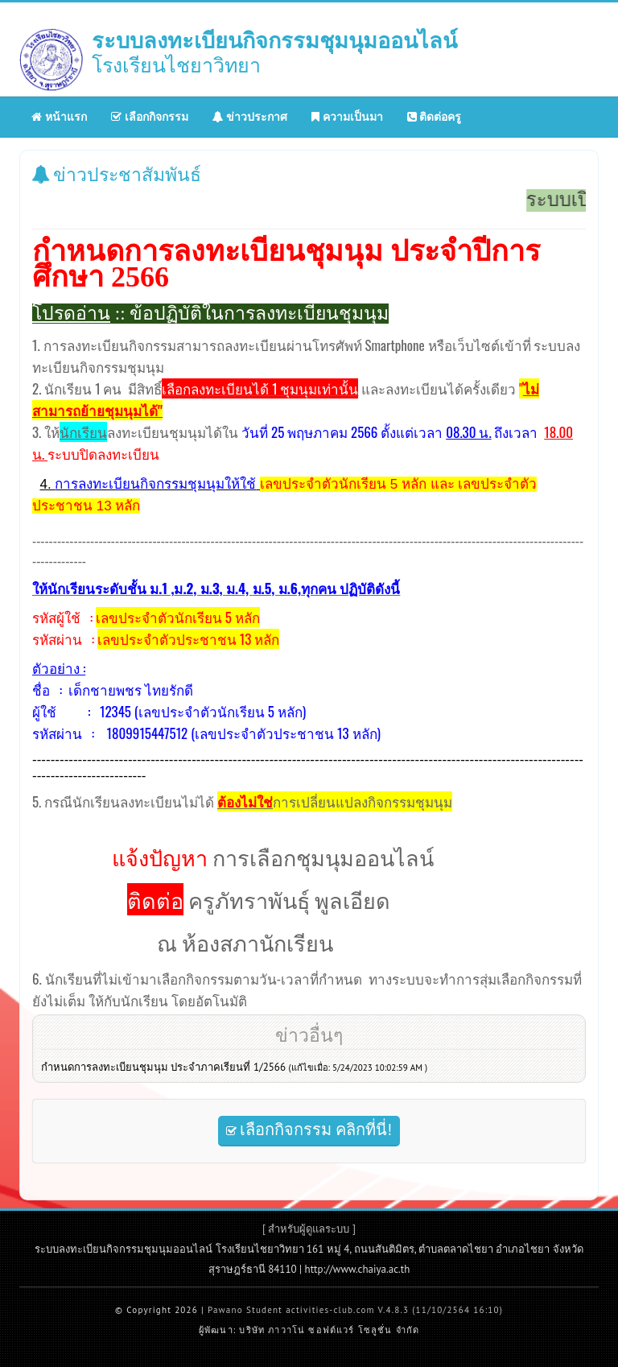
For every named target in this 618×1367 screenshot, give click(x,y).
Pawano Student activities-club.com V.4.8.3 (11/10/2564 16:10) (355, 1309)
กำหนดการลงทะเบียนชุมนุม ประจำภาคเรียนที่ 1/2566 (234, 1067)
